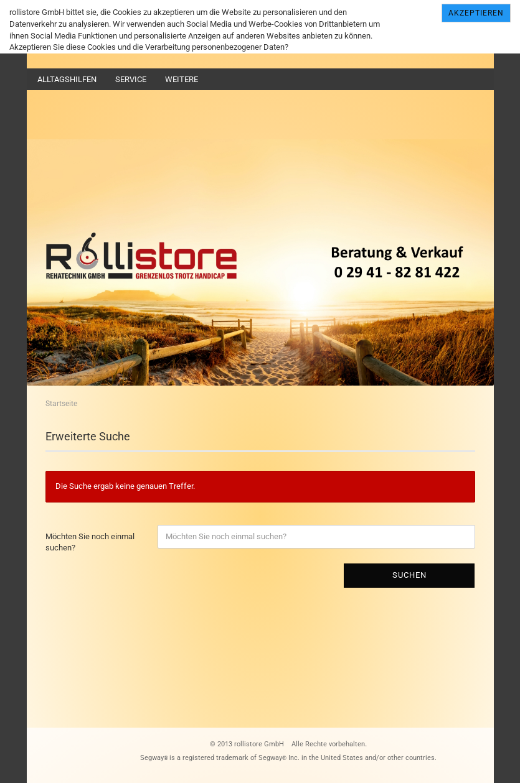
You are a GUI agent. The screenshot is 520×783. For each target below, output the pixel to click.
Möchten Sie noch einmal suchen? (90, 542)
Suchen (409, 575)
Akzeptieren (476, 13)
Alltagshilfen (67, 79)
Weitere (181, 79)
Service (130, 79)
